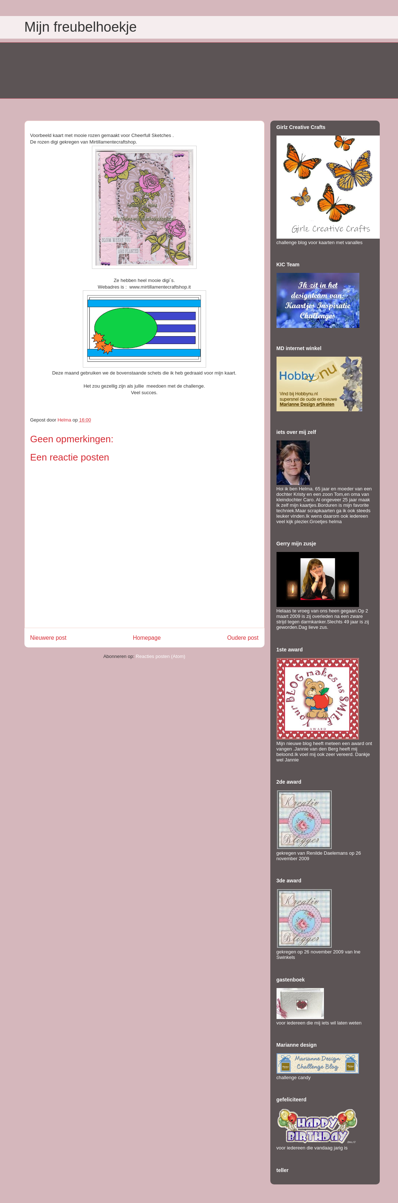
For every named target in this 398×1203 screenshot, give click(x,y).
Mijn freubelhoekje (80, 27)
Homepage (147, 638)
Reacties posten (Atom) (160, 656)
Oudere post (243, 638)
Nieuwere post (48, 638)
